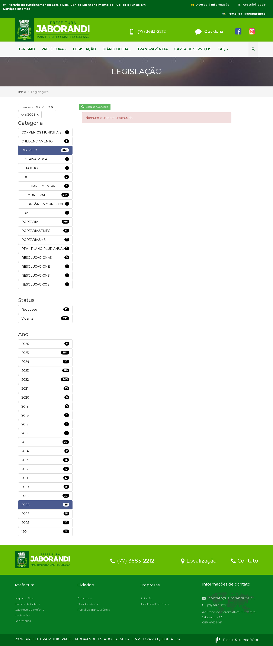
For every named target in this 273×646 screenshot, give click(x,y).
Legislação (22, 615)
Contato (244, 560)
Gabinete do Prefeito (29, 609)
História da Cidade (27, 604)
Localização (198, 560)
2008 (30, 114)
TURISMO (26, 49)
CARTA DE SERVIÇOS (192, 49)
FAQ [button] (223, 49)
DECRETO (37, 107)
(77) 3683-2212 (132, 560)
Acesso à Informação (210, 4)
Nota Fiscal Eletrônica (154, 604)
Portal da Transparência (244, 13)
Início (22, 92)
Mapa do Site (24, 598)
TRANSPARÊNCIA (152, 49)
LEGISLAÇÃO (84, 49)
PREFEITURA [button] (54, 49)
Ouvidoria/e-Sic (88, 604)
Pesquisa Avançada (94, 106)
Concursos (84, 598)
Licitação (146, 598)
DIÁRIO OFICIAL (117, 49)
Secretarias (23, 621)
